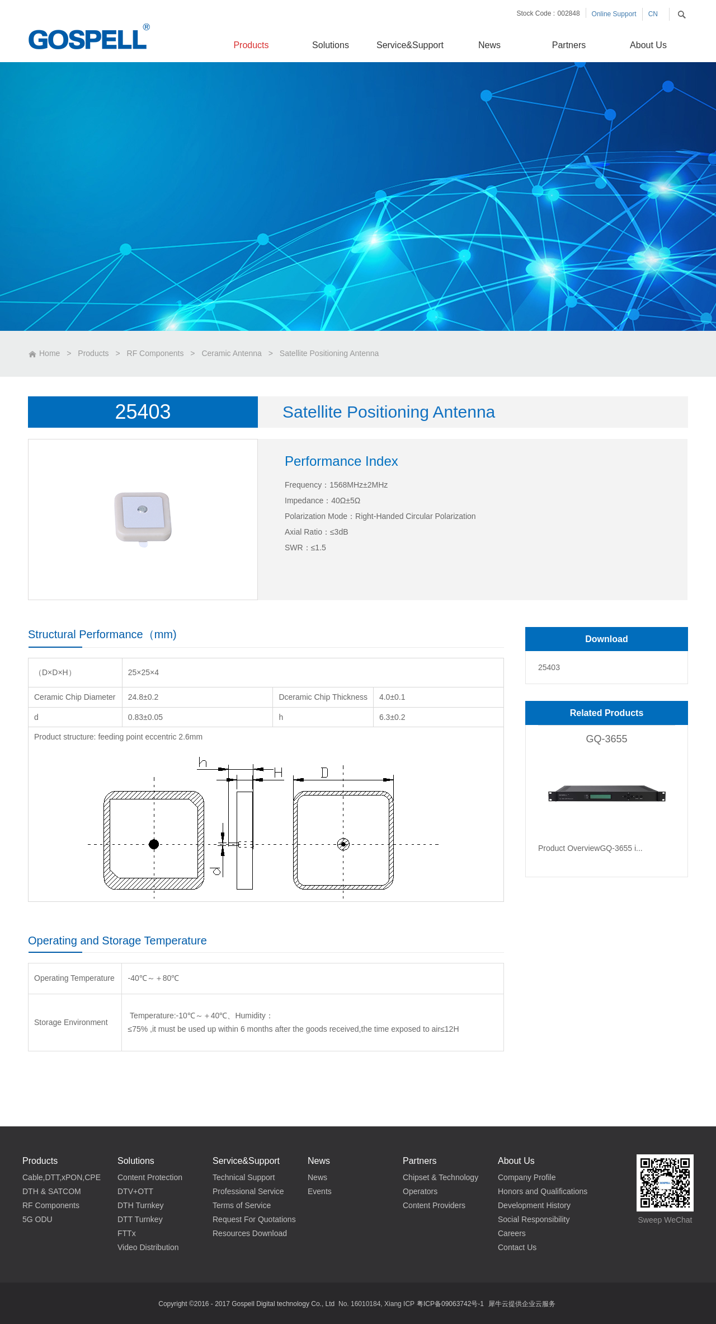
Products (93, 353)
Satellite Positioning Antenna (329, 353)
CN (653, 14)
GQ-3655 (606, 739)
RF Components (155, 353)
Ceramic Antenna (231, 353)
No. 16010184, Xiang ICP (376, 1304)
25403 (549, 667)
